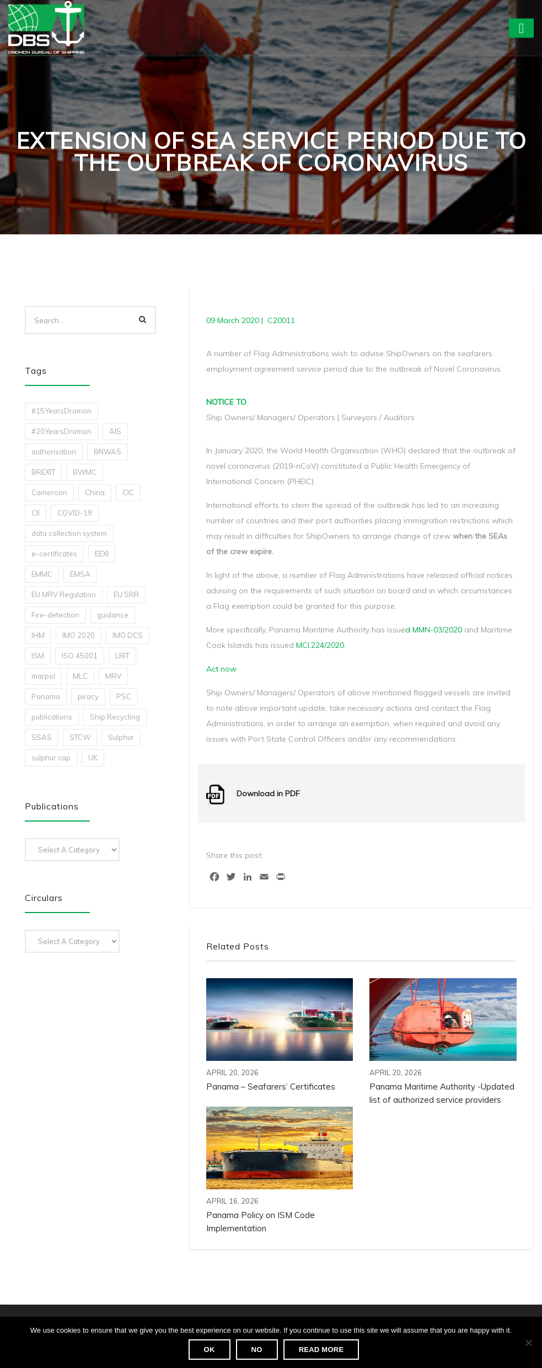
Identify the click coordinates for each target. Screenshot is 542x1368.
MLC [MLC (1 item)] (80, 676)
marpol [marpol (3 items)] (43, 676)
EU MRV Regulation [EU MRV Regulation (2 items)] (63, 594)
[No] (528, 1342)
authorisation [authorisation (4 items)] (53, 451)
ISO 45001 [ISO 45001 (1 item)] (80, 655)
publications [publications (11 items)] (51, 716)
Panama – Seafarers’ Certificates (270, 1086)
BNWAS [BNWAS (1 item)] (107, 451)
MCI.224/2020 (320, 645)
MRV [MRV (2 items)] (113, 676)
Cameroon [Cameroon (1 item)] (49, 492)
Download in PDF (268, 793)
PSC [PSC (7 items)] (123, 696)
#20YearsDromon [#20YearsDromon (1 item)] (61, 431)
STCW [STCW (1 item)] (79, 737)
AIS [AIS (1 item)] (115, 431)
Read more (321, 1349)
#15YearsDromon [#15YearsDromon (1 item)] (61, 410)
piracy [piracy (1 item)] (88, 696)
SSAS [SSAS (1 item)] (41, 737)
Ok (209, 1349)
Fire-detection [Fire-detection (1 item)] (55, 614)
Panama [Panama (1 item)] (45, 696)
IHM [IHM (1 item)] (38, 635)
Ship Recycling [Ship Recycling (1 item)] (115, 716)
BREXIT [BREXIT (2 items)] (43, 472)
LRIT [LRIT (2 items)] (122, 655)
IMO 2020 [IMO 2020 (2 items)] (78, 635)
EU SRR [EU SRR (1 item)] (126, 594)
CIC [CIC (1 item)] (128, 492)
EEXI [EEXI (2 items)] (102, 553)
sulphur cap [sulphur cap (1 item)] (51, 757)
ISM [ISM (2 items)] (37, 655)
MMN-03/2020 (437, 630)
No (256, 1349)
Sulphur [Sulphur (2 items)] (121, 737)
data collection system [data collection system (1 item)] (69, 533)
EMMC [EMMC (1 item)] (41, 574)
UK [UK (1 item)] (93, 757)
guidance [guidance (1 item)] (112, 614)
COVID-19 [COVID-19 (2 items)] (74, 512)
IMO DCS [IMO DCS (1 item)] (127, 635)
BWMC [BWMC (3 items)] (84, 472)
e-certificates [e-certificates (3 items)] (54, 553)
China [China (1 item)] (95, 492)
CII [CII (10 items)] (35, 512)
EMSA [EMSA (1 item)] (80, 574)
